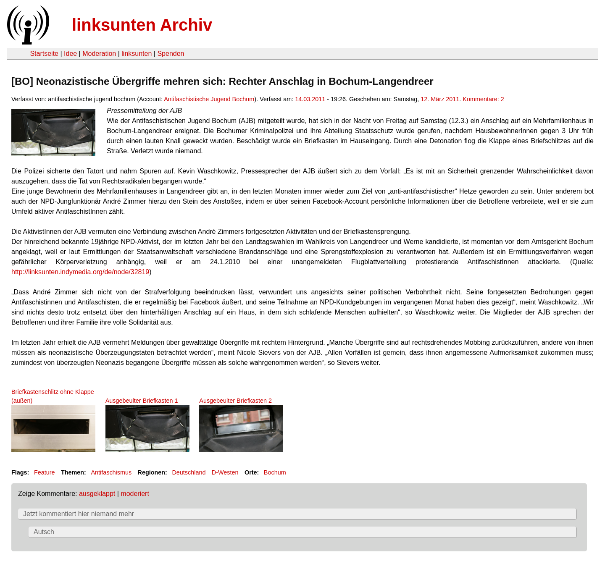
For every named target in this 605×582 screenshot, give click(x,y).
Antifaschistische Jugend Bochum (209, 99)
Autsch (44, 531)
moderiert (135, 493)
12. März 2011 (440, 99)
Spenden (170, 53)
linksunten (136, 53)
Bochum (275, 472)
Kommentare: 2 (483, 99)
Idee (70, 53)
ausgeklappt (97, 493)
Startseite (44, 53)
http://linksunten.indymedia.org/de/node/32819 (80, 271)
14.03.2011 (310, 99)
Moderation (99, 53)
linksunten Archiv (142, 25)
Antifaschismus (111, 472)
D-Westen (225, 472)
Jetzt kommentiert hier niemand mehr (78, 513)
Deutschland (188, 472)
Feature (44, 472)
